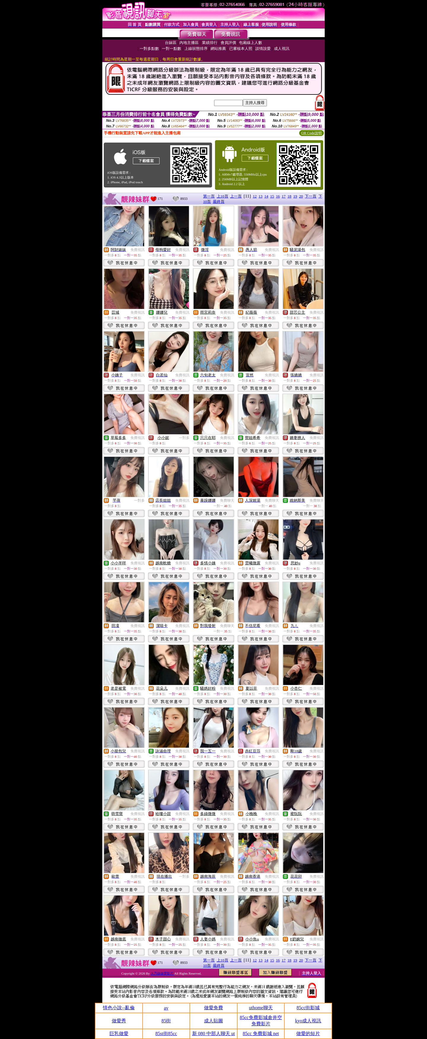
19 (295, 196)
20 (301, 196)
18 (289, 196)
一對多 (184, 438)
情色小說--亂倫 (119, 1007)
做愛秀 (119, 1020)
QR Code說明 (311, 133)
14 (266, 196)
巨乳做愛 (118, 1033)
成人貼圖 (213, 1020)
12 (255, 196)
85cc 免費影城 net (261, 1033)
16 (278, 196)
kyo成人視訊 (308, 1020)
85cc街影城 (308, 1007)
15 (272, 196)
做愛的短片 (308, 1033)
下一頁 (310, 196)
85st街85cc (166, 1033)
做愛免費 (213, 1007)
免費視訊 (137, 250)
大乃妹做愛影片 (162, 973)
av (166, 1007)
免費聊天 (227, 500)
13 (260, 196)
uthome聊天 (261, 1007)
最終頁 (218, 201)
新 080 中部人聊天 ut (213, 1033)
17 (284, 196)
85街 (166, 1020)
